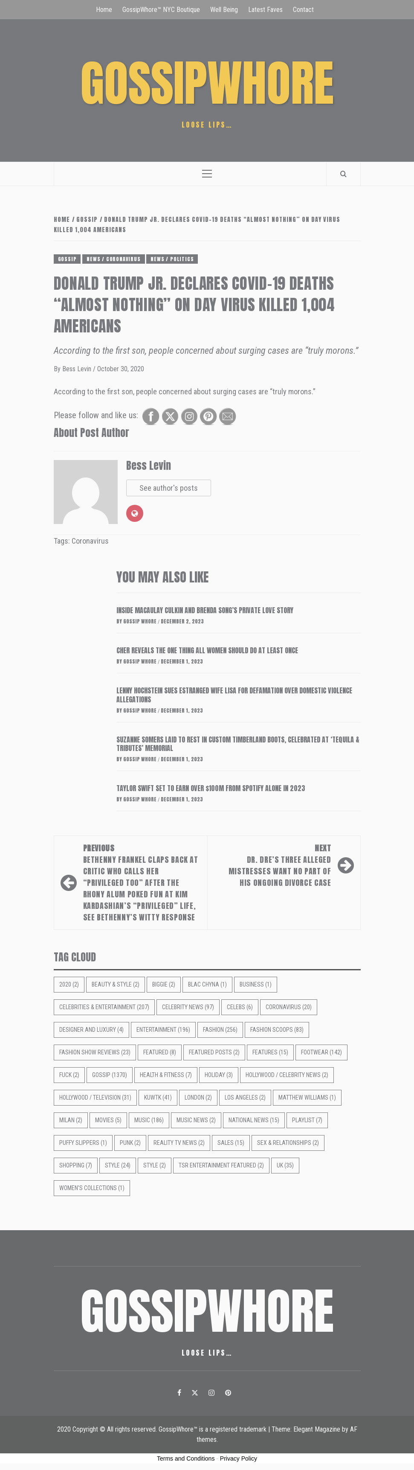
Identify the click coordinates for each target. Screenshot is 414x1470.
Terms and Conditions (185, 1458)
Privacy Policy (238, 1458)
